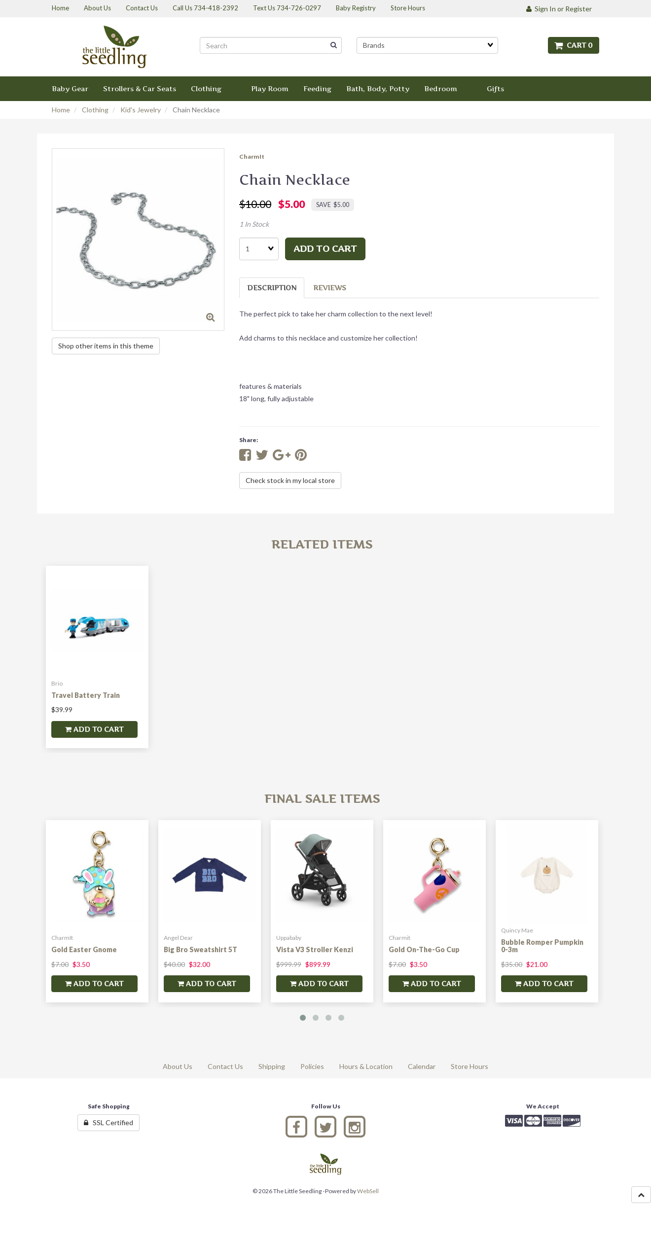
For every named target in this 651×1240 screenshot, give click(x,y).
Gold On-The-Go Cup (424, 949)
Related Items (321, 544)
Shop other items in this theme (105, 346)
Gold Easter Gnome (84, 949)
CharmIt (251, 156)
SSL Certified (108, 1122)
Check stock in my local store (290, 480)
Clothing (95, 109)
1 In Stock (254, 224)
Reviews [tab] (329, 287)
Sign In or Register (559, 8)
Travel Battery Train (85, 695)
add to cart (325, 248)
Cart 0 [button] (573, 45)
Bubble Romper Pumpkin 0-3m (542, 946)
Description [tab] (271, 287)
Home (61, 109)
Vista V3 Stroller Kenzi (314, 949)
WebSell (368, 1191)
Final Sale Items (322, 799)
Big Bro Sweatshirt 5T (200, 949)
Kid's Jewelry (140, 109)
